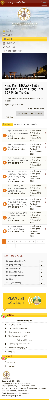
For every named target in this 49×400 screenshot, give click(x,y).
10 (42, 241)
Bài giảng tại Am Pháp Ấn (15, 261)
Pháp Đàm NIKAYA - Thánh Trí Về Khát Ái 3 (16, 227)
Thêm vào (36, 113)
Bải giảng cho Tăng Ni (14, 265)
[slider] (21, 76)
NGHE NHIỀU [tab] (19, 124)
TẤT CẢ (8, 30)
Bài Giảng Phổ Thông (14, 272)
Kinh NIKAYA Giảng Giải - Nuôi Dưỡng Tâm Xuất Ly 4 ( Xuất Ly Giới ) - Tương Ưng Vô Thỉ (18, 175)
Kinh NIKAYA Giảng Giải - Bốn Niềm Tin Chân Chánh (18, 159)
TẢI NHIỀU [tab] (32, 124)
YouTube (11, 366)
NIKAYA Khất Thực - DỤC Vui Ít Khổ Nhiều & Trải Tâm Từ (17, 215)
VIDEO (7, 34)
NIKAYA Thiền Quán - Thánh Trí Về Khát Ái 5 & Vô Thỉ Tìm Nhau (17, 188)
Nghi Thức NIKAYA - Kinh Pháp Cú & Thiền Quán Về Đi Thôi (18, 133)
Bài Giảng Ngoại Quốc (14, 276)
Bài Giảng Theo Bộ (13, 268)
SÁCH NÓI (9, 47)
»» (13, 246)
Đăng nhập (12, 351)
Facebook (11, 362)
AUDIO (8, 39)
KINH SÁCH (9, 43)
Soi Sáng (9, 279)
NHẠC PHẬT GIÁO (12, 51)
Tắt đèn (22, 113)
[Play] (5, 76)
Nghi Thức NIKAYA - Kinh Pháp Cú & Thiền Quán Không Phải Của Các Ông (17, 202)
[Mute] (36, 76)
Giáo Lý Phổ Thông (13, 283)
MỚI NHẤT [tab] (7, 124)
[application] (24, 66)
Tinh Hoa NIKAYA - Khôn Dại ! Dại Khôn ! (17, 145)
